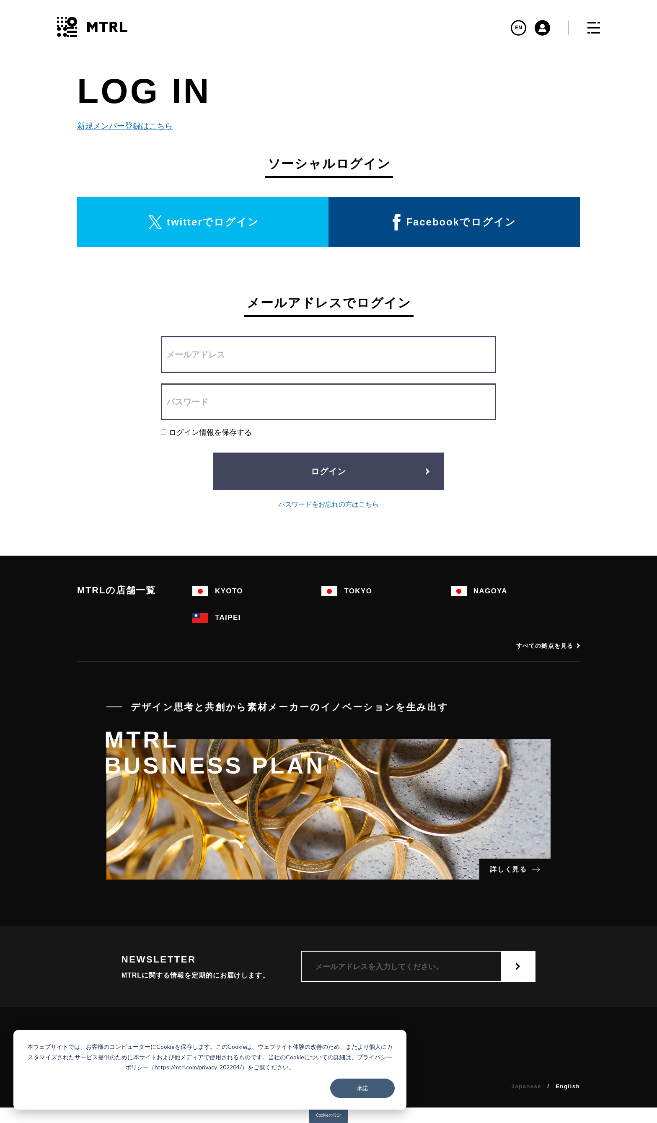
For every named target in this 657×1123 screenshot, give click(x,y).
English (568, 1086)
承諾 (362, 1088)
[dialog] (209, 1070)
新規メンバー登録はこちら (123, 126)
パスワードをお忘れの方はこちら (328, 504)
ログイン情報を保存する (206, 432)
